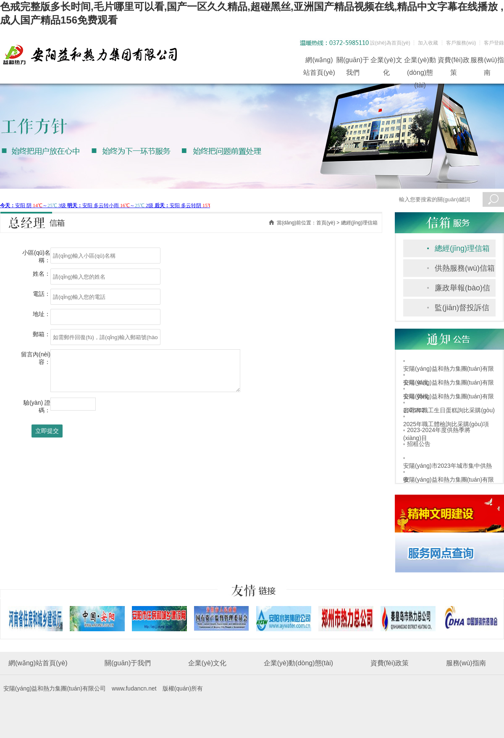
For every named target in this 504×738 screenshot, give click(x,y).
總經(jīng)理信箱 (462, 248)
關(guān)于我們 (352, 61)
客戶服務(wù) (461, 43)
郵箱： (41, 334)
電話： (41, 293)
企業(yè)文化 (386, 61)
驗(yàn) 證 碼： (37, 406)
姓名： (41, 273)
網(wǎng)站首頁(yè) (319, 61)
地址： (41, 314)
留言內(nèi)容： (35, 358)
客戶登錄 (494, 43)
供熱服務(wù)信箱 (465, 268)
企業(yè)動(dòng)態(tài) (420, 61)
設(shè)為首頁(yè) (390, 43)
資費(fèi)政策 (454, 61)
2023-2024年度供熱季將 (438, 430)
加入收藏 (428, 43)
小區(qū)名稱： (36, 256)
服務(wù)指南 (487, 61)
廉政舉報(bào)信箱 (462, 290)
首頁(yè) (325, 223)
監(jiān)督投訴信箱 (462, 309)
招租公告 (418, 443)
